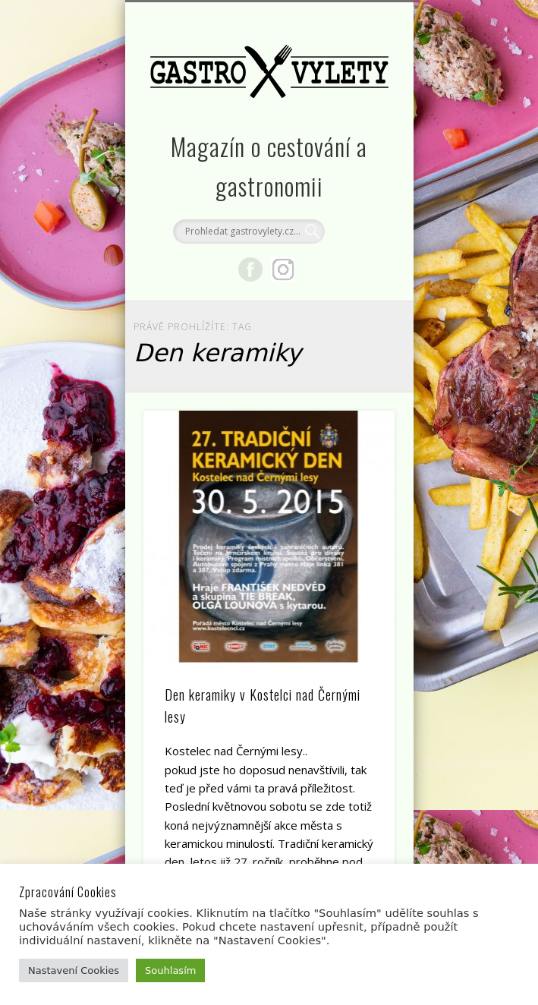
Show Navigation (357, 136)
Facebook (250, 269)
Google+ (283, 269)
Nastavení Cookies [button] (73, 970)
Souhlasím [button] (170, 970)
